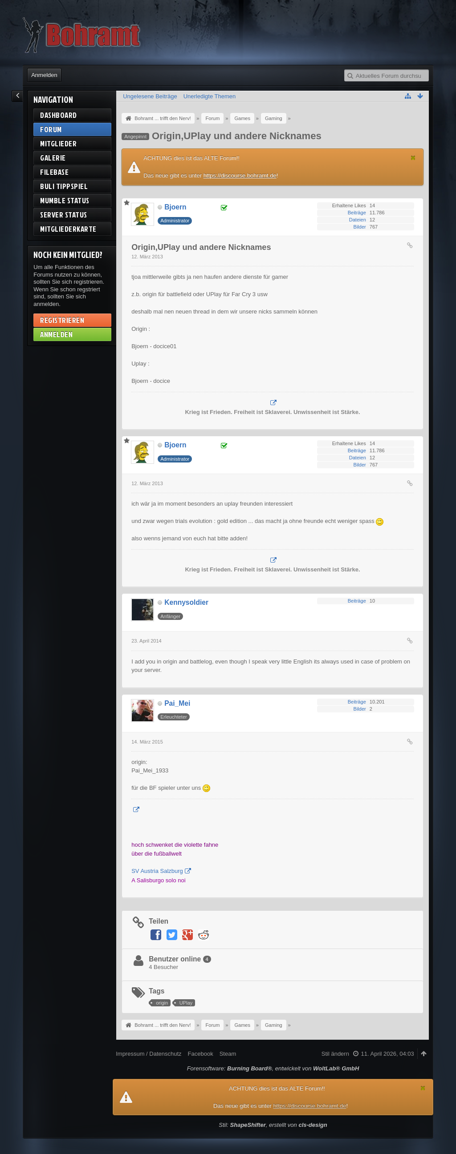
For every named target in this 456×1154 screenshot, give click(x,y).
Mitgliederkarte (68, 229)
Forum (51, 129)
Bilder (360, 226)
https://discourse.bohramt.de (240, 175)
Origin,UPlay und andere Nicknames (237, 135)
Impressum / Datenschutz (148, 1053)
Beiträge (357, 212)
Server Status (63, 214)
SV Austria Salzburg (157, 871)
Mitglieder (58, 143)
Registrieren (62, 320)
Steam (228, 1053)
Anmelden (44, 75)
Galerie (53, 158)
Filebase (54, 172)
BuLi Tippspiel (64, 186)
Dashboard (58, 115)
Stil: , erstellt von (273, 1125)
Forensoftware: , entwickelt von (273, 1068)
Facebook (200, 1053)
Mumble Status (65, 200)
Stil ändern (335, 1053)
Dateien (357, 219)
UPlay (185, 1002)
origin (162, 1002)
